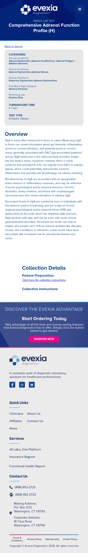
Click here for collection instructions (44, 280)
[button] (79, 9)
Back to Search (14, 46)
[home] (39, 9)
